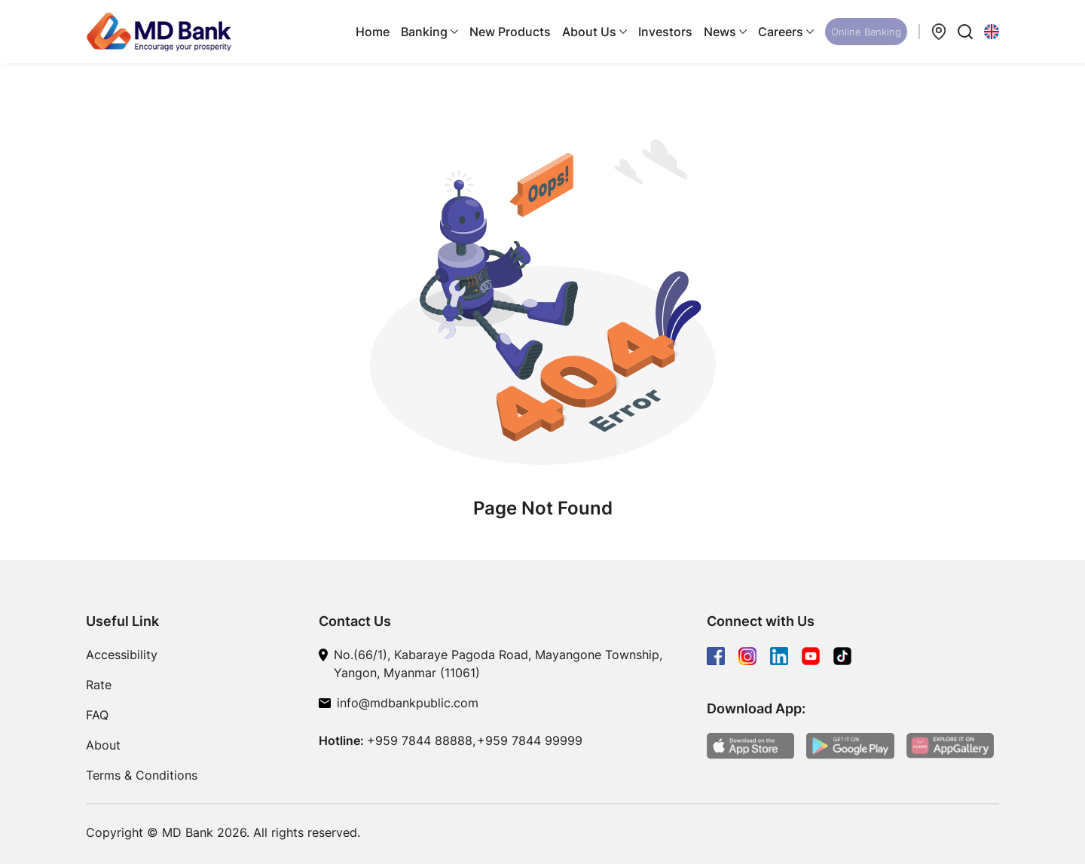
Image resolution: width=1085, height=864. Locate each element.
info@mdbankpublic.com (407, 702)
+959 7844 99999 (529, 740)
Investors (665, 31)
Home (373, 31)
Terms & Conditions (141, 775)
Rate (99, 684)
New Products (510, 31)
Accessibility (121, 654)
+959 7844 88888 (419, 740)
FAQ (97, 714)
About (103, 745)
